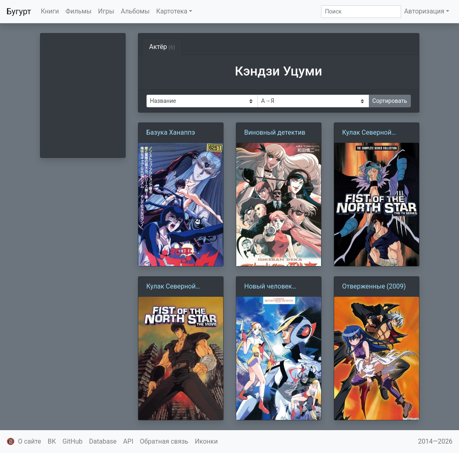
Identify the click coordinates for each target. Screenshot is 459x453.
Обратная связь (164, 441)
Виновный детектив (275, 132)
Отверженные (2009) (374, 286)
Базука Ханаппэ (170, 132)
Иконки (206, 441)
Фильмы (79, 11)
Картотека (172, 11)
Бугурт (19, 11)
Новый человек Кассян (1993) (268, 286)
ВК (52, 441)
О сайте (29, 441)
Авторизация (424, 11)
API (128, 441)
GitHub (72, 441)
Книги (50, 11)
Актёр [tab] (162, 47)
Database (103, 441)
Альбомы (135, 11)
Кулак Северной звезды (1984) (367, 133)
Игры (106, 11)
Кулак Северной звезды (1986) (171, 286)
